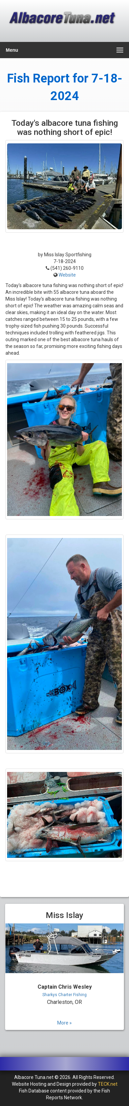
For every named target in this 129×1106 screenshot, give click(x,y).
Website (67, 275)
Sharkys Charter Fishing (64, 994)
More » (64, 1023)
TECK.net (107, 1084)
